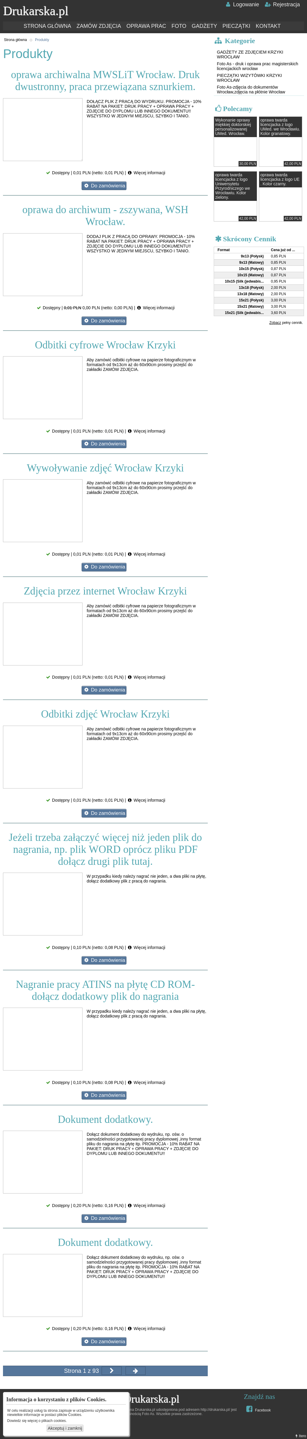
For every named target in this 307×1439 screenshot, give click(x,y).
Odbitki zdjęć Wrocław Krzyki (105, 714)
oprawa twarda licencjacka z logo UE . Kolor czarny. (280, 179)
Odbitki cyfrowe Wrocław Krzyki (105, 345)
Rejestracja (282, 4)
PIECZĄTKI (236, 26)
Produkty (42, 40)
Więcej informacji (146, 172)
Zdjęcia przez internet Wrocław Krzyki (105, 591)
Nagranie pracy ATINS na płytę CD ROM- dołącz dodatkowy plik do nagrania (105, 990)
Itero (300, 1436)
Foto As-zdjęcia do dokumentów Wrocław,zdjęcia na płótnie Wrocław (251, 89)
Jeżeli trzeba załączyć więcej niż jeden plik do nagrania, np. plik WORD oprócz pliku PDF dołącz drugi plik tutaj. (105, 849)
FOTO (179, 26)
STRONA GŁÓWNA (47, 26)
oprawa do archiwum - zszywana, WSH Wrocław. (105, 216)
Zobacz (275, 323)
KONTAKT (268, 26)
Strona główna (15, 40)
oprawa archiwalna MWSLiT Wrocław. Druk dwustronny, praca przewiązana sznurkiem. (105, 81)
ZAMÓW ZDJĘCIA (99, 26)
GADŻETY (204, 26)
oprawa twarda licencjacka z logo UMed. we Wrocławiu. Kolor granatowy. (280, 127)
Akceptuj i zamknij (65, 1428)
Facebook (258, 1408)
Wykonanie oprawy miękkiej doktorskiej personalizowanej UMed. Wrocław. (233, 127)
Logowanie (241, 4)
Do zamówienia (104, 186)
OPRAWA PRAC (146, 26)
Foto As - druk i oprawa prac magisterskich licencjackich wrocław (257, 66)
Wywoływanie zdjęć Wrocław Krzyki (105, 468)
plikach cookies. (54, 1421)
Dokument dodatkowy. (105, 1119)
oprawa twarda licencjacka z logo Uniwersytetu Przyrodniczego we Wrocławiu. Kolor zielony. (232, 186)
